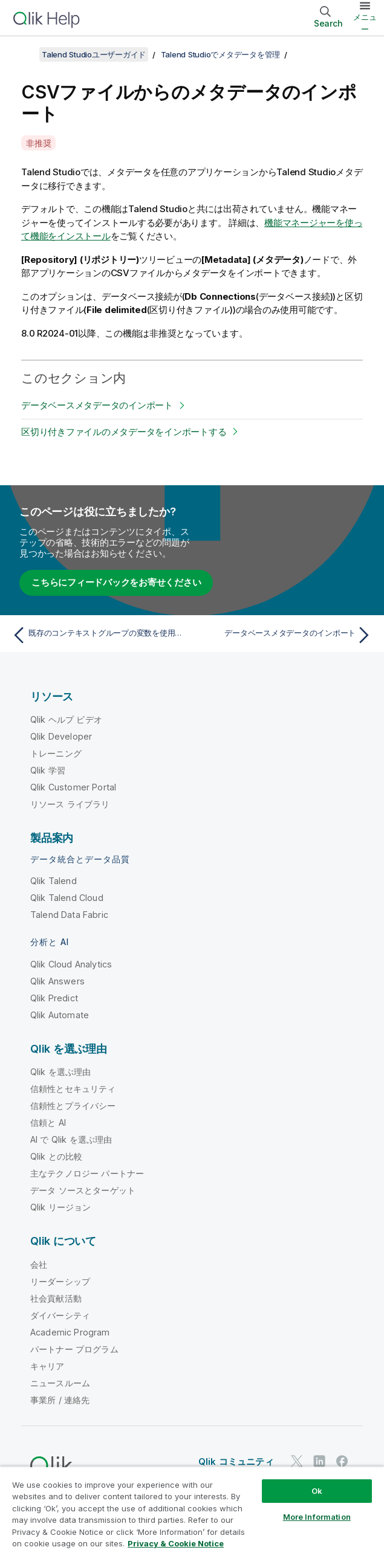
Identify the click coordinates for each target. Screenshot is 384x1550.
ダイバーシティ (60, 1315)
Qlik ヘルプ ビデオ (66, 719)
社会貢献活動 (56, 1298)
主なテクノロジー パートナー (87, 1173)
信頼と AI (48, 1122)
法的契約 (45, 1493)
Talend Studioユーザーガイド (94, 54)
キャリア (47, 1366)
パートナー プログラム (74, 1349)
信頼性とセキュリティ (73, 1088)
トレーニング (56, 753)
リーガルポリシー (231, 1493)
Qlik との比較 (56, 1156)
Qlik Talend (53, 881)
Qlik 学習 (47, 770)
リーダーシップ (60, 1281)
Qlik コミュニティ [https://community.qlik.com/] (236, 1461)
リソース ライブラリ (70, 804)
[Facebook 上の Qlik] (342, 1461)
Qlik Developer (61, 736)
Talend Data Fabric (69, 914)
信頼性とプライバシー (73, 1105)
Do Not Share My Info (103, 1510)
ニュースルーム (60, 1383)
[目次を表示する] (24, 54)
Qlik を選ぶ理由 (60, 1072)
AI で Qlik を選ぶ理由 (71, 1139)
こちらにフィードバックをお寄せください (116, 582)
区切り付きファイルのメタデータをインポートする (123, 432)
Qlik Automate (59, 1015)
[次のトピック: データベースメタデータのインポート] (285, 635)
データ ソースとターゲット (82, 1190)
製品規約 (94, 1493)
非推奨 (38, 143)
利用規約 (296, 1493)
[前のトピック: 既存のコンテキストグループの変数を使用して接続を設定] (98, 635)
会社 (38, 1264)
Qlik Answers (57, 981)
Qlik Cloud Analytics (71, 964)
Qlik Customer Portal (73, 787)
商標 (37, 1510)
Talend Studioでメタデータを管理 (221, 54)
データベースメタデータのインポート (97, 405)
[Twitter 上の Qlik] (297, 1461)
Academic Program (70, 1332)
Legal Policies (155, 1493)
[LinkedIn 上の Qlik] (319, 1461)
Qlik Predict (54, 998)
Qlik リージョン (60, 1207)
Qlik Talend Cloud (66, 898)
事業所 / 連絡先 (59, 1400)
